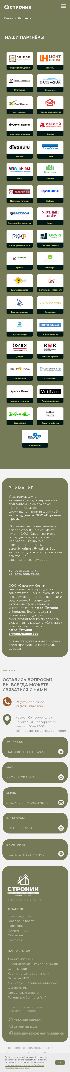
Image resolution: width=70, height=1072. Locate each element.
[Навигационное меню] (63, 6)
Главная (9, 18)
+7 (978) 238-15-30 (23, 571)
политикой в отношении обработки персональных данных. (24, 1066)
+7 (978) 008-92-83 (24, 574)
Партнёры (25, 18)
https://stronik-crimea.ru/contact (23, 632)
